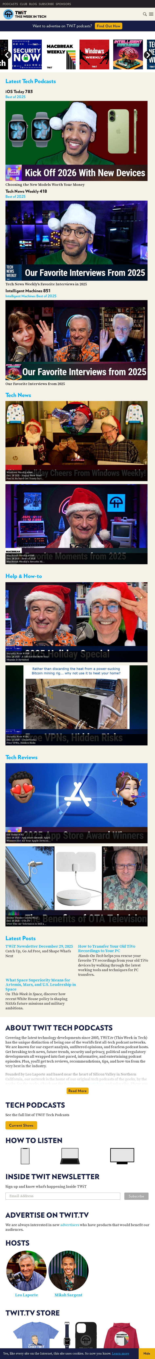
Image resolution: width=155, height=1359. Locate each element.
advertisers (69, 1225)
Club (23, 4)
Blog (33, 4)
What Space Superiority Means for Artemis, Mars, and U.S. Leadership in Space (40, 985)
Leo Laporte (26, 1295)
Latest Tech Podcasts (30, 81)
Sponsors (63, 4)
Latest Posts (20, 938)
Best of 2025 (15, 97)
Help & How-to (23, 576)
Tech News (18, 395)
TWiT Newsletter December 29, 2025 (39, 946)
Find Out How (108, 26)
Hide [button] (146, 1353)
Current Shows (21, 1125)
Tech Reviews (21, 757)
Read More (77, 1091)
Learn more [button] (120, 1354)
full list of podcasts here (84, 1084)
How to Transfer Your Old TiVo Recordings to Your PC (106, 949)
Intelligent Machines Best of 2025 (31, 296)
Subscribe (46, 4)
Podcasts (10, 4)
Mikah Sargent (68, 1295)
